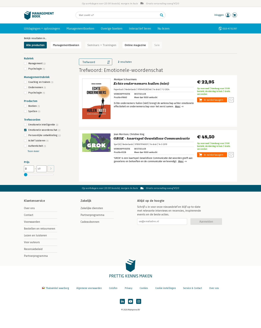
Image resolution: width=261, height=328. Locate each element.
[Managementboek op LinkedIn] (122, 301)
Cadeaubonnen (90, 221)
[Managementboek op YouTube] (130, 301)
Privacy (128, 288)
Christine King (137, 134)
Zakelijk (86, 201)
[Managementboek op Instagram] (138, 301)
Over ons (29, 208)
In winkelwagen (213, 99)
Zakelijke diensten (92, 208)
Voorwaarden (32, 221)
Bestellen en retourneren (39, 228)
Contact (28, 215)
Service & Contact (192, 288)
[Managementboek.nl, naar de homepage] (39, 18)
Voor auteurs (32, 242)
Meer (177, 106)
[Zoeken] (117, 15)
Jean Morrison (121, 134)
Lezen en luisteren (35, 235)
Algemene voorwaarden (89, 288)
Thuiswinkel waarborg (56, 288)
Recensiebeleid (33, 249)
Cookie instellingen (165, 288)
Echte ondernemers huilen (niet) (141, 84)
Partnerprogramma (36, 255)
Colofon (113, 288)
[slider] (25, 174)
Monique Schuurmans (125, 79)
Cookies (144, 288)
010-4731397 (230, 28)
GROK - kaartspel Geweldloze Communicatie (152, 138)
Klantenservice (34, 201)
